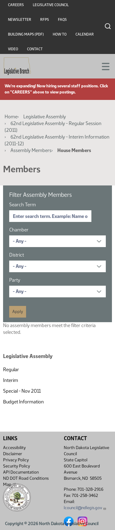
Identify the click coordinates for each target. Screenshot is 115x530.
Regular (11, 369)
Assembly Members (31, 150)
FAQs (62, 19)
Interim (10, 380)
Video (13, 49)
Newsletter (19, 19)
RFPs (44, 19)
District (16, 255)
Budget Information (23, 402)
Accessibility (14, 447)
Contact (35, 49)
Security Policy (16, 466)
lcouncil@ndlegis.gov (85, 507)
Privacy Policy (16, 460)
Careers (16, 5)
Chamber (19, 230)
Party (14, 280)
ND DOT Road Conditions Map (26, 481)
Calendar (84, 34)
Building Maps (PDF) (26, 34)
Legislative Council (51, 5)
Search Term (22, 205)
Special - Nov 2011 (22, 391)
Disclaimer (12, 453)
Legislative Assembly (44, 117)
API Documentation (21, 472)
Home (11, 117)
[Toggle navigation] (103, 66)
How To (60, 34)
